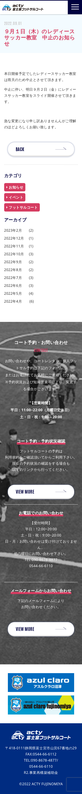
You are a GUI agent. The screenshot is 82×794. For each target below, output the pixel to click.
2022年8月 (13, 269)
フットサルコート (22, 207)
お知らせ (14, 187)
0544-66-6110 (41, 565)
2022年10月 (14, 254)
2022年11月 (14, 246)
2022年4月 (13, 301)
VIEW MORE (25, 491)
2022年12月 (14, 238)
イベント (14, 197)
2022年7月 (13, 277)
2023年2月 (13, 230)
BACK (20, 149)
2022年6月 (13, 285)
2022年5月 (13, 293)
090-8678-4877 (44, 559)
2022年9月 (13, 261)
